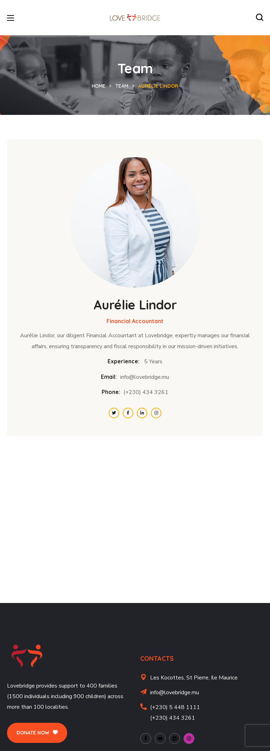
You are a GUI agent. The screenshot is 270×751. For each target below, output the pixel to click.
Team (121, 86)
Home (98, 86)
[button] (259, 18)
